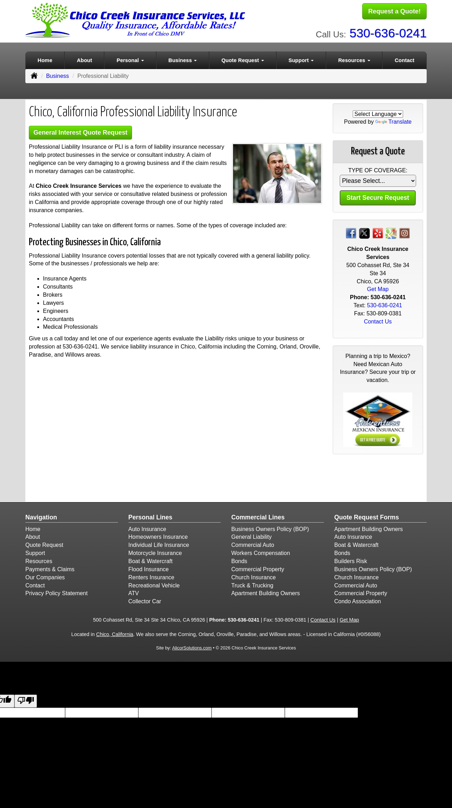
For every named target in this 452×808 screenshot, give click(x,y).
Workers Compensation (260, 552)
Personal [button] (130, 59)
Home (45, 59)
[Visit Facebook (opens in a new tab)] (351, 232)
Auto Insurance (147, 528)
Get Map (378, 288)
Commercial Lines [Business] (258, 516)
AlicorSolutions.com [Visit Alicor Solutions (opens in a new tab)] (192, 646)
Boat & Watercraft (150, 560)
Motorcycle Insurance (155, 552)
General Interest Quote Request (84, 131)
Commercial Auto (252, 544)
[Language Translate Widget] (378, 112)
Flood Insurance (148, 568)
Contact (404, 59)
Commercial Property (257, 568)
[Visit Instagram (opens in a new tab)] (404, 232)
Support (35, 552)
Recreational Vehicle (154, 584)
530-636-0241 (388, 32)
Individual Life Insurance (158, 544)
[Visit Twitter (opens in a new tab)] (364, 232)
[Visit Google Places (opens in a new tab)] (391, 232)
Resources (38, 560)
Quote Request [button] (242, 59)
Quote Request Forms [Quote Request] (366, 516)
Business (57, 75)
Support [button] (301, 59)
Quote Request (44, 544)
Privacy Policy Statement (56, 592)
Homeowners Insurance (158, 536)
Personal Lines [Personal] (150, 516)
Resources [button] (354, 59)
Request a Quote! (394, 11)
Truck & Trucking (252, 584)
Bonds (239, 560)
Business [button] (182, 59)
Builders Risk (350, 560)
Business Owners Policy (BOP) (270, 528)
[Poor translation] (25, 700)
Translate (393, 121)
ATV (133, 592)
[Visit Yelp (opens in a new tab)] (377, 232)
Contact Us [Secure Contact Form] (378, 320)
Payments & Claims (50, 568)
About (84, 59)
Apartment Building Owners (265, 592)
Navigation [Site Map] (41, 516)
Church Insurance (253, 576)
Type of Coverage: (377, 169)
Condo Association (357, 600)
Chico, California (114, 633)
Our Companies (45, 576)
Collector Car (144, 600)
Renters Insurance (151, 576)
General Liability (251, 536)
